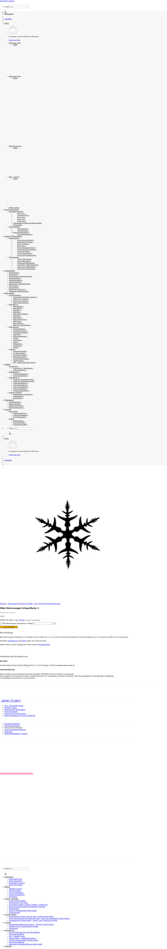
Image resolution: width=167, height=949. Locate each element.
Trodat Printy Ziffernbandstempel (25, 265)
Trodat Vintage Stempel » (21, 359)
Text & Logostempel (11, 209)
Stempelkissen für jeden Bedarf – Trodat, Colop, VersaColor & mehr (33, 920)
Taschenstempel (14, 912)
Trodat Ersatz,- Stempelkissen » (23, 368)
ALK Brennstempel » (20, 413)
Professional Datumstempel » (24, 248)
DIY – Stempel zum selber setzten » (24, 362)
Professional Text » (21, 215)
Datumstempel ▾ (14, 238)
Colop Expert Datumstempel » (24, 255)
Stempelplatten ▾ (14, 372)
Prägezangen (8, 400)
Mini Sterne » (17, 321)
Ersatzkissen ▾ (13, 366)
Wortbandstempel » (15, 278)
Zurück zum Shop (14, 455)
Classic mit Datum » (21, 251)
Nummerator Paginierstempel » (19, 291)
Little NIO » (17, 334)
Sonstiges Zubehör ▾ (15, 392)
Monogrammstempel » (20, 336)
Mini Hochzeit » (18, 306)
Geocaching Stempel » (20, 331)
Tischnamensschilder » (20, 424)
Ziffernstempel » (14, 257)
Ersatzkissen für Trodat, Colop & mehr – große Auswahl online (31, 916)
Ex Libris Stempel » (19, 353)
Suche (6, 7)
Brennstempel (13, 411)
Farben (23, 641)
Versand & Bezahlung (12, 724)
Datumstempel (14, 909)
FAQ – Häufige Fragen (17, 936)
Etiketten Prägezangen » (16, 407)
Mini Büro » (17, 312)
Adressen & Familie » (20, 351)
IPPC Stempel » (14, 286)
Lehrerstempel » (14, 287)
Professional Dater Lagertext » (25, 249)
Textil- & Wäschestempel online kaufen (23, 910)
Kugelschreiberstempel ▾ (21, 232)
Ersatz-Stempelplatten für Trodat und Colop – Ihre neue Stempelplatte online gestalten (39, 918)
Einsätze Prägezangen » (16, 406)
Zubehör (7, 364)
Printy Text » (19, 213)
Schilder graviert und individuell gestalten (23, 926)
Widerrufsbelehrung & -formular (16, 734)
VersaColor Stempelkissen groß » (23, 381)
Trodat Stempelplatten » (20, 374)
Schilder (11, 419)
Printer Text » (19, 217)
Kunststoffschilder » (19, 423)
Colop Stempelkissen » (20, 385)
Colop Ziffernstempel (22, 261)
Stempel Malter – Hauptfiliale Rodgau (22, 938)
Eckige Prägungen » (15, 402)
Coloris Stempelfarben (17, 895)
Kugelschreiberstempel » (23, 234)
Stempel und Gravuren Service (15, 714)
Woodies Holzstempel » (20, 332)
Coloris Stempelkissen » (21, 387)
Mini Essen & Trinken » (20, 314)
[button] (6, 23)
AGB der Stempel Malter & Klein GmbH (23, 940)
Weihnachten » (18, 344)
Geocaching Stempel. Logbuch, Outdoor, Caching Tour (28, 905)
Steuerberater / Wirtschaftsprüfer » (20, 284)
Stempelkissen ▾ (14, 377)
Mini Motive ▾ (13, 304)
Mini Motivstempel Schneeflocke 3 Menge (18, 623)
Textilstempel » (14, 274)
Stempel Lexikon (10, 708)
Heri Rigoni (13, 897)
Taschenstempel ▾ (14, 227)
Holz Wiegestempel (42, 113)
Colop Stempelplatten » (20, 376)
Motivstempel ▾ (14, 327)
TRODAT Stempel (15, 889)
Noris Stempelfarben (16, 893)
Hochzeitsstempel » (19, 329)
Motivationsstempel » (20, 357)
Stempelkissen (13, 641)
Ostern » (16, 342)
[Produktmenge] (43, 623)
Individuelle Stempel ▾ (16, 211)
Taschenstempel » (20, 229)
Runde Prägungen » (15, 404)
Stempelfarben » (18, 396)
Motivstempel (9, 293)
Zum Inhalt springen (7, 1)
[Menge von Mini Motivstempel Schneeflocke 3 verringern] (1, 623)
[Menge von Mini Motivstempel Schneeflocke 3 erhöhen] (54, 623)
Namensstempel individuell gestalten (20, 276)
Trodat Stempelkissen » (20, 383)
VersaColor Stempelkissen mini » (23, 379)
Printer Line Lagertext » (20, 301)
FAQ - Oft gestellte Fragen (13, 706)
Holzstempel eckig (22, 29)
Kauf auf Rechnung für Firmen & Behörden (19, 716)
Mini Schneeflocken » (20, 319)
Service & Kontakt (11, 712)
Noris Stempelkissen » (20, 389)
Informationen (9, 930)
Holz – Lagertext (22, 163)
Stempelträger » (18, 398)
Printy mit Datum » (21, 244)
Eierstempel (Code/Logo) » (17, 289)
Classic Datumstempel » (23, 253)
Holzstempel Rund (24, 61)
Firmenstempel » (14, 273)
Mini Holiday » (18, 308)
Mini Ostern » (17, 317)
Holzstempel (8, 14)
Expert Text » (19, 219)
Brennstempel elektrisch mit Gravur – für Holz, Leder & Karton (31, 924)
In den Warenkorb (9, 627)
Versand (21, 620)
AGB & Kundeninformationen (15, 730)
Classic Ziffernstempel (22, 259)
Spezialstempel (9, 271)
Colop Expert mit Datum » (23, 240)
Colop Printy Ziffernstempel (24, 269)
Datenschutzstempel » (16, 280)
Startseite (3, 604)
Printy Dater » (19, 246)
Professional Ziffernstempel (24, 263)
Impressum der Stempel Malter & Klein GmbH (25, 944)
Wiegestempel (17, 225)
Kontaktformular (44, 644)
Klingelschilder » (18, 421)
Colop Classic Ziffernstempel (24, 267)
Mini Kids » (17, 316)
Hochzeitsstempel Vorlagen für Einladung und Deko (27, 907)
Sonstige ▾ (12, 349)
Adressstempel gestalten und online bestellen (27, 223)
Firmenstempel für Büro (17, 901)
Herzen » (16, 347)
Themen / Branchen (11, 899)
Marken (7, 887)
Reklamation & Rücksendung (14, 710)
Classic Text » (19, 221)
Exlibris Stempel (22, 194)
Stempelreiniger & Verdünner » (23, 394)
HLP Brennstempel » (20, 417)
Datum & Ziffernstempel (13, 236)
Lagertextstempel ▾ (15, 295)
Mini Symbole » (18, 323)
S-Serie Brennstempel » (20, 415)
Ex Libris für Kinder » (20, 355)
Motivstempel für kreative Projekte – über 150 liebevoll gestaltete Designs (34, 604)
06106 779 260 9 (10, 700)
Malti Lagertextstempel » (21, 303)
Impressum (8, 732)
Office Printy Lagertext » (21, 299)
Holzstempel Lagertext (17, 883)
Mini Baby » (17, 310)
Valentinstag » (17, 346)
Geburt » (16, 338)
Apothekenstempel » (15, 282)
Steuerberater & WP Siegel (18, 903)
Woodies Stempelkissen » (21, 391)
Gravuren (7, 409)
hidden (15, 45)
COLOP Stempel (15, 891)
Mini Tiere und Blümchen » (22, 325)
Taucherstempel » (18, 360)
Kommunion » (17, 340)
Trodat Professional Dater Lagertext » (25, 297)
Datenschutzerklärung (12, 726)
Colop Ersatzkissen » (20, 370)
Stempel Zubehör (10, 914)
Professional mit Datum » (23, 242)
